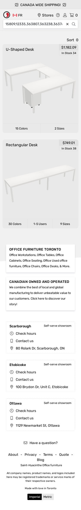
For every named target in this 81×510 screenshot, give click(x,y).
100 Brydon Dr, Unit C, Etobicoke (39, 387)
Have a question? (40, 443)
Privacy (31, 455)
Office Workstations (22, 255)
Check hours (26, 333)
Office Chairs (31, 266)
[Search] (34, 24)
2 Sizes (59, 128)
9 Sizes (65, 224)
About (13, 455)
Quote (64, 455)
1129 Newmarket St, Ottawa (35, 425)
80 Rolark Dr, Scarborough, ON (37, 348)
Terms (48, 455)
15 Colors (21, 128)
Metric (47, 497)
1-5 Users (40, 224)
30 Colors (14, 224)
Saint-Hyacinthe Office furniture (41, 465)
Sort (72, 40)
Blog (40, 460)
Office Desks (49, 266)
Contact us (24, 341)
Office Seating (32, 260)
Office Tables (45, 255)
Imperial (34, 497)
